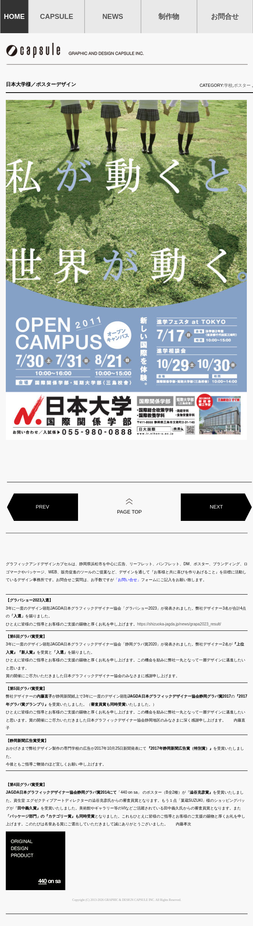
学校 (228, 85)
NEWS (112, 16)
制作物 (168, 16)
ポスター (242, 85)
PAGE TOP (129, 512)
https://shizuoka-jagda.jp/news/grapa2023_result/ (179, 624)
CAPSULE (56, 16)
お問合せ (225, 16)
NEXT (216, 507)
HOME (14, 16)
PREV (42, 507)
